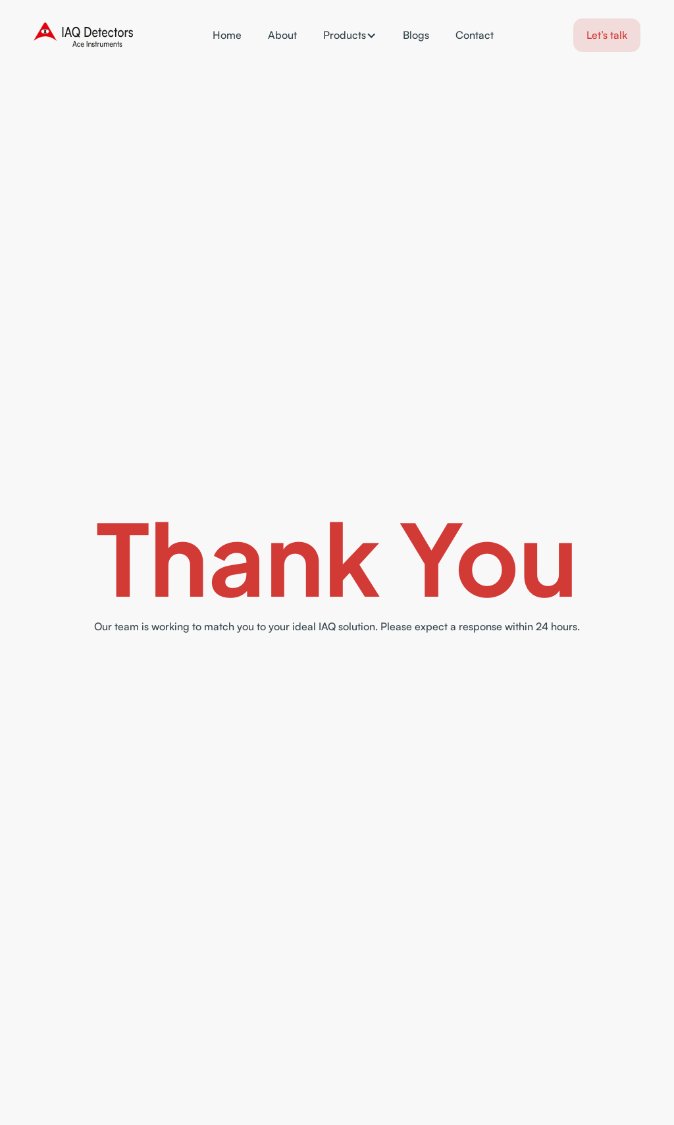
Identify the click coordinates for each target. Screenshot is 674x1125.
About (282, 35)
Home (227, 35)
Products (344, 34)
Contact (474, 35)
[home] (83, 35)
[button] (350, 35)
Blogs (416, 35)
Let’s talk (606, 34)
